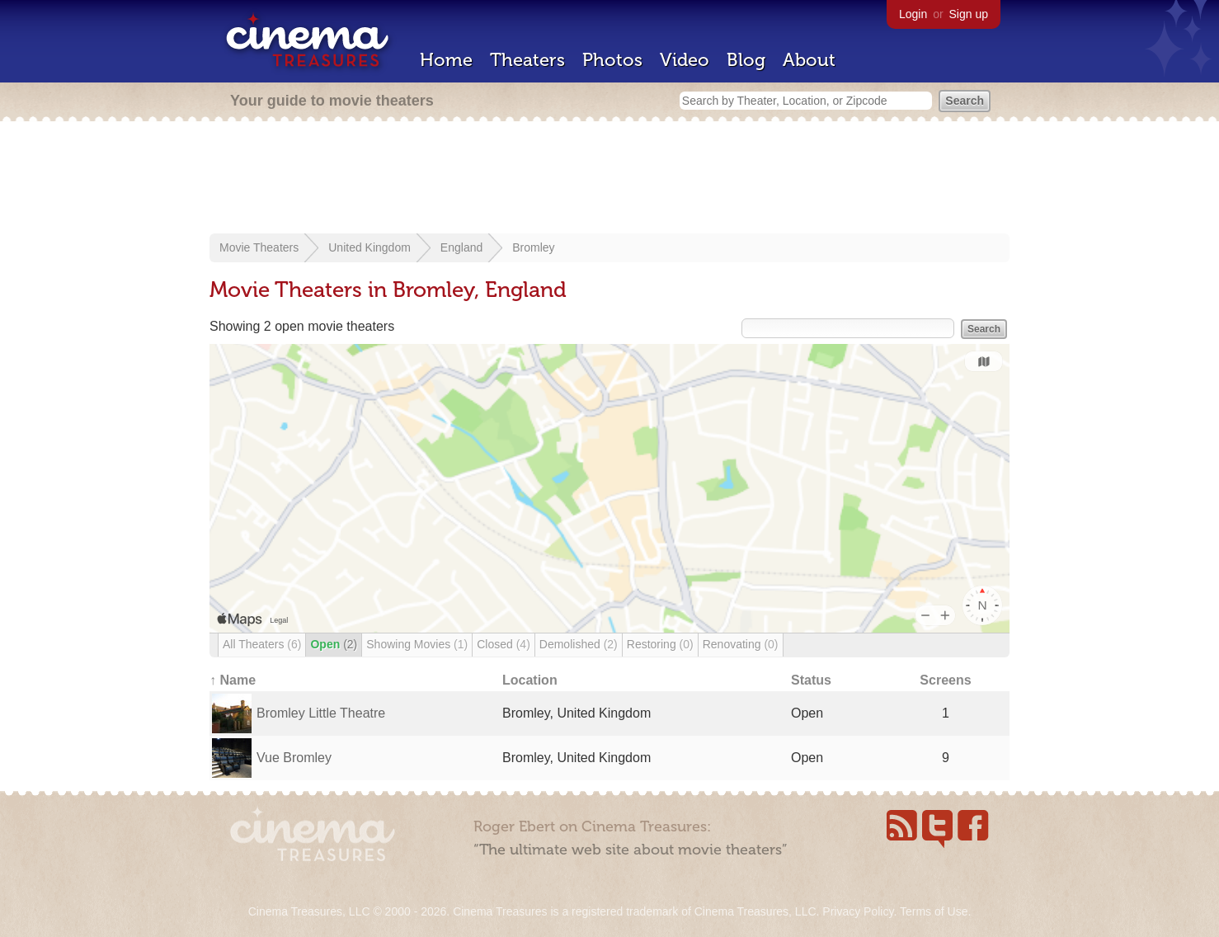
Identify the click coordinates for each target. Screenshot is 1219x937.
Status (811, 680)
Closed (503, 644)
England (461, 247)
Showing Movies (417, 644)
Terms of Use (933, 911)
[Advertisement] (609, 179)
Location (530, 680)
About (809, 60)
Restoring (660, 644)
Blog (746, 60)
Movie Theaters (259, 247)
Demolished (578, 644)
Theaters (527, 60)
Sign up (968, 14)
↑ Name (232, 680)
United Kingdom (369, 247)
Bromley (533, 247)
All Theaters (262, 644)
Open (333, 644)
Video (684, 60)
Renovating (741, 644)
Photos (612, 60)
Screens (945, 680)
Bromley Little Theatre (321, 713)
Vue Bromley (294, 758)
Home (446, 60)
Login (913, 14)
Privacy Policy (857, 911)
